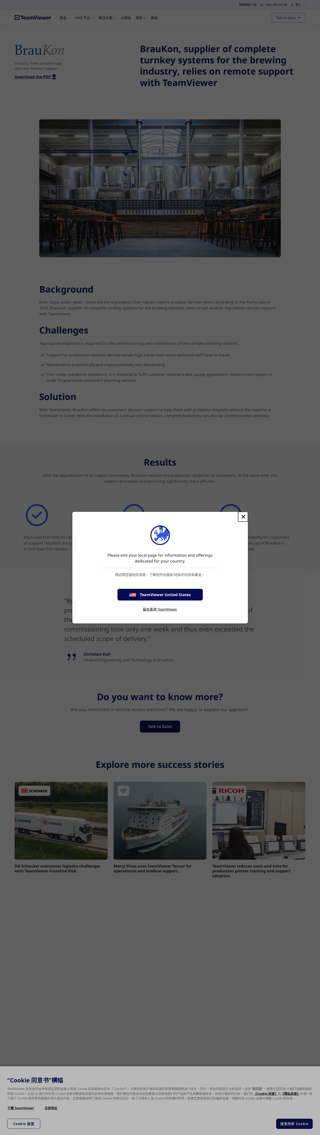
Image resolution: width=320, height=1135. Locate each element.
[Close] (243, 517)
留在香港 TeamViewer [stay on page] (160, 609)
